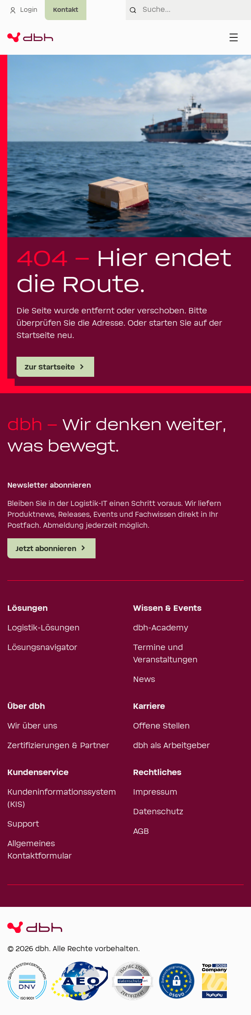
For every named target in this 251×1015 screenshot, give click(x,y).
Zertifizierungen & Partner (58, 745)
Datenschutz (158, 812)
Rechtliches (157, 772)
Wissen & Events (167, 608)
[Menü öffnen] (234, 37)
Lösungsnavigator (42, 647)
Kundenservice (38, 772)
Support (23, 824)
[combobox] (197, 10)
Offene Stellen (161, 726)
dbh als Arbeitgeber (171, 745)
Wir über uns (32, 726)
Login (23, 10)
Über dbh (26, 706)
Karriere (149, 706)
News (144, 679)
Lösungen (27, 608)
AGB (141, 831)
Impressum (155, 792)
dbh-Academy (160, 628)
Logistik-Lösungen (43, 628)
